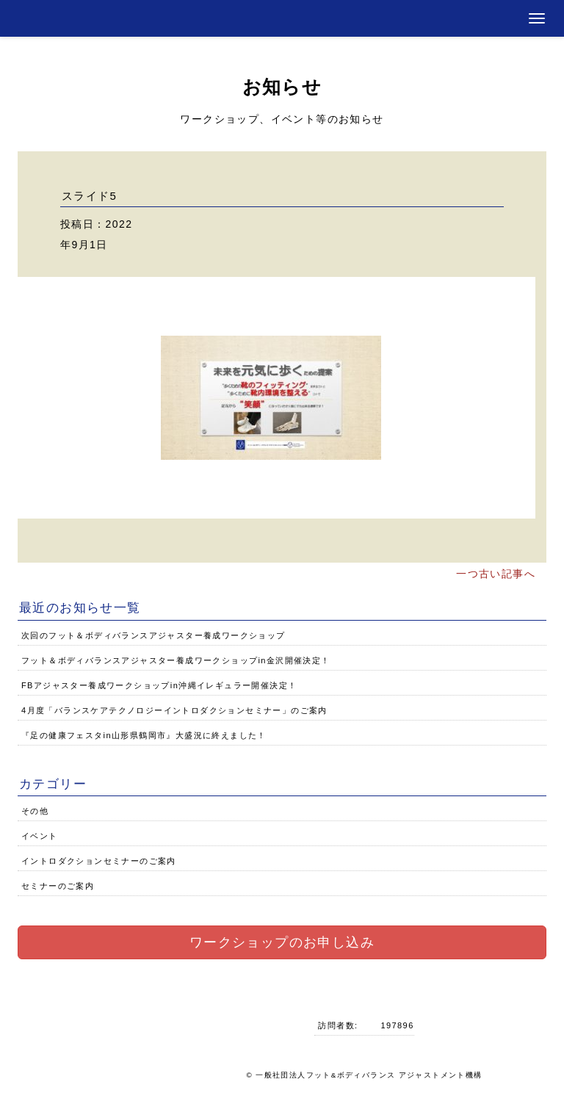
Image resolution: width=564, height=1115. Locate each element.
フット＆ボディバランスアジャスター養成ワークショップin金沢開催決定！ (175, 660)
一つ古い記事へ (495, 574)
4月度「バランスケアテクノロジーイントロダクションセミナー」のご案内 (174, 710)
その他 (34, 811)
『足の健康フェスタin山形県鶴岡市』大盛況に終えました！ (144, 735)
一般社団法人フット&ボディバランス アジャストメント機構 (369, 1075)
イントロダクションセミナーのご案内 (98, 860)
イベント (39, 835)
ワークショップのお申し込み (282, 942)
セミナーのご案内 (57, 885)
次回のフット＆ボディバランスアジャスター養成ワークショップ (153, 635)
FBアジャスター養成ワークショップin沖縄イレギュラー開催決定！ (159, 685)
